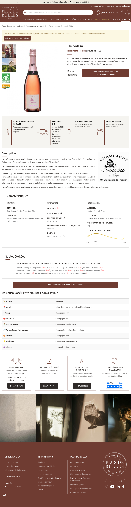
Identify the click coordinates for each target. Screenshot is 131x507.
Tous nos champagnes (33, 19)
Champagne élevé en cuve (66, 324)
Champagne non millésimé (66, 341)
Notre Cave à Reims (77, 470)
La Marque (74, 466)
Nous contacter (14, 476)
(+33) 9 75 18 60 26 (12, 462)
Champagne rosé (62, 335)
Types (58, 19)
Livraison (41, 462)
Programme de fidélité (46, 466)
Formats (66, 19)
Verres (88, 19)
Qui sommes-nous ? (77, 462)
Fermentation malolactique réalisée (70, 330)
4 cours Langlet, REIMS (13, 486)
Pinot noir (60, 347)
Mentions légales (77, 484)
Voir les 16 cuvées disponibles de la (105, 73)
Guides (40, 489)
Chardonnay (70, 347)
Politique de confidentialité (81, 488)
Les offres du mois (101, 19)
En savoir (107, 64)
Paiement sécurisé (45, 474)
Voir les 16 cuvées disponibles (17, 38)
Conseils (125, 19)
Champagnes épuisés (46, 486)
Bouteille (59, 301)
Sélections (78, 19)
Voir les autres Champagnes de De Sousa (65, 285)
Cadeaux (115, 19)
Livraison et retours (45, 482)
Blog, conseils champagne (80, 474)
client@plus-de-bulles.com (15, 470)
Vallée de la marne (63, 307)
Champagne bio (62, 318)
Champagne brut (62, 313)
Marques (49, 19)
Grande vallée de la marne (82, 307)
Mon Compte (43, 470)
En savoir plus (16, 386)
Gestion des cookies (78, 492)
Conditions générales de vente (49, 478)
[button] (5, 495)
